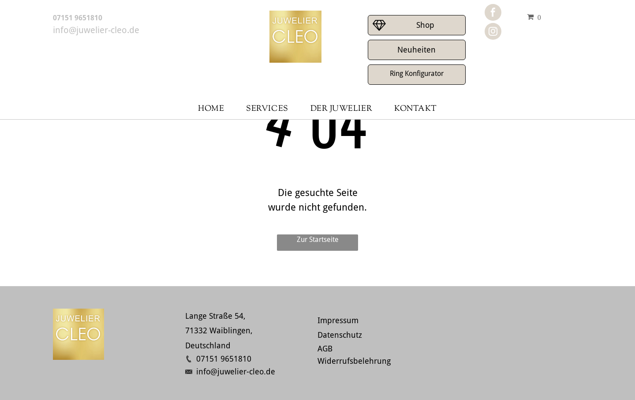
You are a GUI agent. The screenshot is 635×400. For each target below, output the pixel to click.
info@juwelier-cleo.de (96, 30)
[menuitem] (211, 109)
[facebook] (493, 13)
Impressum (338, 320)
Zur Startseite (318, 239)
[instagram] (493, 32)
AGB (325, 348)
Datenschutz (340, 335)
